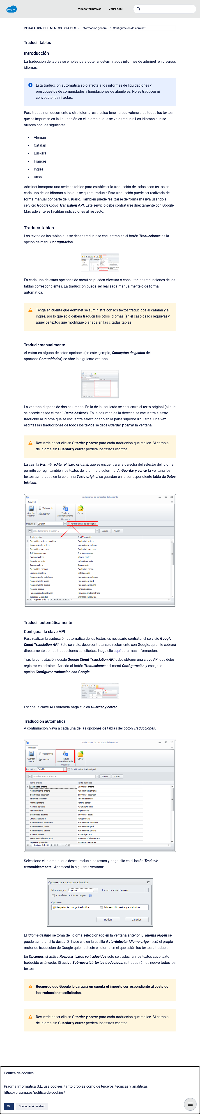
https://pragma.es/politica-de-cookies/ (34, 1092)
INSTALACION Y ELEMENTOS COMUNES (50, 28)
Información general (94, 28)
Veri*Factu (115, 9)
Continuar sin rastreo (32, 1106)
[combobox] (164, 9)
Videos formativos (89, 9)
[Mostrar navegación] (190, 1104)
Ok (9, 1106)
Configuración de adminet (129, 28)
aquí (118, 651)
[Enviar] (138, 9)
